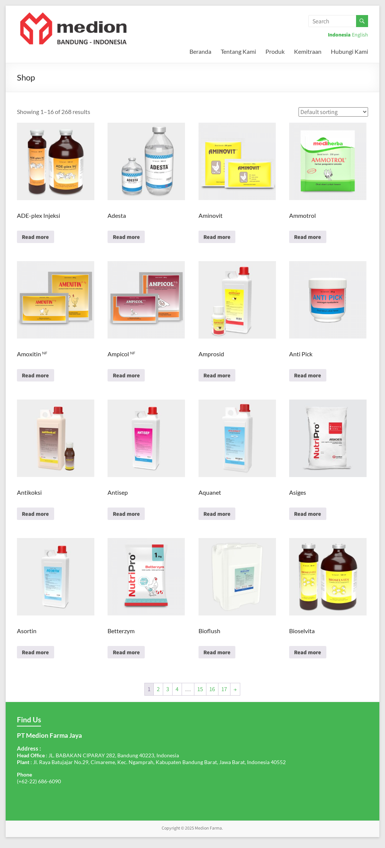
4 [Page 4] (177, 694)
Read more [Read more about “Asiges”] (309, 517)
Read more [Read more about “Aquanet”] (219, 517)
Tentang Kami (238, 51)
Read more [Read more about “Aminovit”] (219, 238)
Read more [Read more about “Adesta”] (128, 238)
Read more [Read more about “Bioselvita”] (309, 657)
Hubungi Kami (349, 51)
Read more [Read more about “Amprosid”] (219, 377)
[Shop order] (333, 112)
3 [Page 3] (167, 694)
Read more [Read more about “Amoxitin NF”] (37, 377)
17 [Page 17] (224, 694)
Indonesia (339, 34)
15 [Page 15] (200, 694)
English (360, 34)
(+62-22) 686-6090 (39, 786)
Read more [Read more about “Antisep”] (128, 517)
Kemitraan (307, 51)
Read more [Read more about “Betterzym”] (128, 657)
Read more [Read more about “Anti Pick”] (309, 377)
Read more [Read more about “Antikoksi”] (37, 517)
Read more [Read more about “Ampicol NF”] (128, 377)
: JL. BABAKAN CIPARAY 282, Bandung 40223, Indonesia (98, 760)
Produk (275, 51)
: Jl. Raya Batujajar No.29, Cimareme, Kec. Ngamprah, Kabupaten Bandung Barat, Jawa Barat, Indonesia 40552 (151, 767)
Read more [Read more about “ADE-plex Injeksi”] (37, 238)
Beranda (200, 51)
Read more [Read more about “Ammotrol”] (309, 238)
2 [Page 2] (158, 694)
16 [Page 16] (212, 694)
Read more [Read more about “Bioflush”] (219, 657)
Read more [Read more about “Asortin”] (37, 657)
